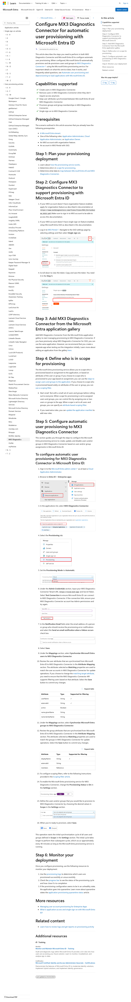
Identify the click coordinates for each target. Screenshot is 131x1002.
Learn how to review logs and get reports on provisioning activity (67, 926)
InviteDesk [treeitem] (12, 238)
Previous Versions (21, 995)
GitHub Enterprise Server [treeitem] (18, 115)
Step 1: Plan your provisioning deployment (113, 29)
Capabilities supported (110, 22)
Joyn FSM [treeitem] (12, 255)
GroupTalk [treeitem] (12, 153)
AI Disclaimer (7, 995)
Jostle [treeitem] (11, 252)
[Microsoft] (4, 3)
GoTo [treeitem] (10, 374)
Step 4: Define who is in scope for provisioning (114, 52)
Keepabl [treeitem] (11, 269)
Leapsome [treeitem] (12, 363)
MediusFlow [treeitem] (13, 388)
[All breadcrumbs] (38, 18)
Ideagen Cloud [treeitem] (14, 199)
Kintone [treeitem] (11, 276)
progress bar (54, 880)
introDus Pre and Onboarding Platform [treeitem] (16, 229)
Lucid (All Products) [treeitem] (16, 352)
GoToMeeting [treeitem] (14, 132)
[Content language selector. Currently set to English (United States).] (14, 989)
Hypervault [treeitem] (13, 189)
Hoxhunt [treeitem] (12, 178)
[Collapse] (27, 18)
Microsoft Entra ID (48, 18)
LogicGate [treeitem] (12, 366)
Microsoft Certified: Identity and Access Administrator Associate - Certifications (65, 963)
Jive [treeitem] (10, 248)
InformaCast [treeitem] (13, 206)
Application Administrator (73, 136)
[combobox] (16, 23)
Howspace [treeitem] (12, 182)
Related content (108, 70)
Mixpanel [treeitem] (12, 414)
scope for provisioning (66, 168)
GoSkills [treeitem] (11, 146)
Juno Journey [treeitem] (13, 259)
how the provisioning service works (65, 164)
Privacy (52, 995)
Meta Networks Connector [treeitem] (18, 395)
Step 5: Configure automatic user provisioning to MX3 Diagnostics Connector (114, 58)
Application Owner (72, 139)
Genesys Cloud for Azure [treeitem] (18, 105)
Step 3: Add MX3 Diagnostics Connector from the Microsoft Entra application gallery (113, 45)
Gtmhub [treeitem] (12, 157)
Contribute (43, 995)
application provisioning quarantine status (65, 892)
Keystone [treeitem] (12, 272)
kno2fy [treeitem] (11, 290)
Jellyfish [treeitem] (11, 245)
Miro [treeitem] (10, 422)
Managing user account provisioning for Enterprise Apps (63, 906)
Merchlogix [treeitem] (13, 391)
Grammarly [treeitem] (13, 150)
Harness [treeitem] (11, 160)
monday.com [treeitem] (13, 429)
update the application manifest (79, 410)
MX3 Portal (52, 229)
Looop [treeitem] (11, 370)
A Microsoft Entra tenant (50, 133)
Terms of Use (87, 995)
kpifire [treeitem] (11, 300)
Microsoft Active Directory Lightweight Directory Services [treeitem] (18, 401)
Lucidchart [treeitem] (12, 356)
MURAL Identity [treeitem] (14, 436)
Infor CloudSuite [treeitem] (15, 203)
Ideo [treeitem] (10, 196)
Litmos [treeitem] (11, 349)
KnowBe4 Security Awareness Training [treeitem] (16, 295)
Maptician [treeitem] (12, 381)
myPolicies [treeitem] (12, 446)
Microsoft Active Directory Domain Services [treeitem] (18, 409)
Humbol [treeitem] (11, 185)
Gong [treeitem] (11, 139)
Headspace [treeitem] (13, 164)
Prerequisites (107, 25)
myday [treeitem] (11, 443)
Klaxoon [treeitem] (11, 287)
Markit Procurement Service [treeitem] (19, 384)
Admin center (122, 9)
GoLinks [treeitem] (11, 143)
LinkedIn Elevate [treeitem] (14, 338)
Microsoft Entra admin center (64, 468)
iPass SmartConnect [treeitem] (16, 210)
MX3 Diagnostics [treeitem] (15, 439)
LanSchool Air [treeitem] (14, 307)
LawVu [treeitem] (11, 311)
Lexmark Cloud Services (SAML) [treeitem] (17, 319)
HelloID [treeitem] (11, 167)
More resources (108, 67)
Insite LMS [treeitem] (12, 224)
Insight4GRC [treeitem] (13, 217)
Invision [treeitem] (11, 234)
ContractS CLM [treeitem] (14, 171)
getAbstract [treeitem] (13, 108)
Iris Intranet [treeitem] (13, 213)
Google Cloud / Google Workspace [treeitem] (17, 99)
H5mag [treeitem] (11, 192)
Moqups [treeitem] (12, 432)
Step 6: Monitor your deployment (114, 64)
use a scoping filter (43, 388)
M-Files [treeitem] (11, 377)
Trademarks (99, 995)
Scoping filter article (61, 776)
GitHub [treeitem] (11, 112)
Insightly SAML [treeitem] (14, 220)
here (69, 350)
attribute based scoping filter (74, 405)
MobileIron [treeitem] (13, 425)
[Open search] (119, 3)
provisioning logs (54, 874)
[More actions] (93, 18)
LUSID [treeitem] (11, 359)
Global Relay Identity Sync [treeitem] (18, 136)
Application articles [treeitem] (12, 27)
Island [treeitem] (11, 241)
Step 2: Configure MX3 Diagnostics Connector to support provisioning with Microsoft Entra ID (111, 37)
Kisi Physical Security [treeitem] (16, 279)
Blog (32, 995)
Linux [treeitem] (10, 345)
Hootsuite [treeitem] (12, 174)
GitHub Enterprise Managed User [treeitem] (19, 120)
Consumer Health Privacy (68, 995)
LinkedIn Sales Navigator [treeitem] (18, 342)
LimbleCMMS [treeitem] (14, 335)
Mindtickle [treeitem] (12, 418)
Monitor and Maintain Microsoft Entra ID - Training (55, 949)
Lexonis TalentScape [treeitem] (16, 331)
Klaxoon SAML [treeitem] (14, 283)
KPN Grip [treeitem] (12, 304)
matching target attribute (83, 673)
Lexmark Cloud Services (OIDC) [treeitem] (17, 326)
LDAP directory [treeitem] (14, 314)
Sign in (125, 3)
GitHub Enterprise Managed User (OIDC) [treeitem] (19, 127)
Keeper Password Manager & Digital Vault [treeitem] (19, 264)
